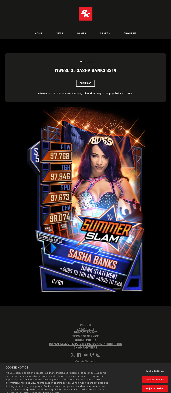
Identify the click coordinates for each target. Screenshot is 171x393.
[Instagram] (98, 355)
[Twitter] (73, 355)
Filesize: (117, 93)
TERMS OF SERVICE (85, 336)
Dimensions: (90, 93)
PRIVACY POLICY (85, 332)
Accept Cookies (155, 382)
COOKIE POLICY (85, 340)
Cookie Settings (85, 361)
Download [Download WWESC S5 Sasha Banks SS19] (85, 83)
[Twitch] (92, 355)
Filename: (43, 93)
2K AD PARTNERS (85, 347)
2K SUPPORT (85, 328)
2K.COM (85, 325)
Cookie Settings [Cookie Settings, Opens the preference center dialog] (155, 373)
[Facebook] (79, 355)
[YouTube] (85, 355)
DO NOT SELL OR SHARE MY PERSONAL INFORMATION (85, 343)
